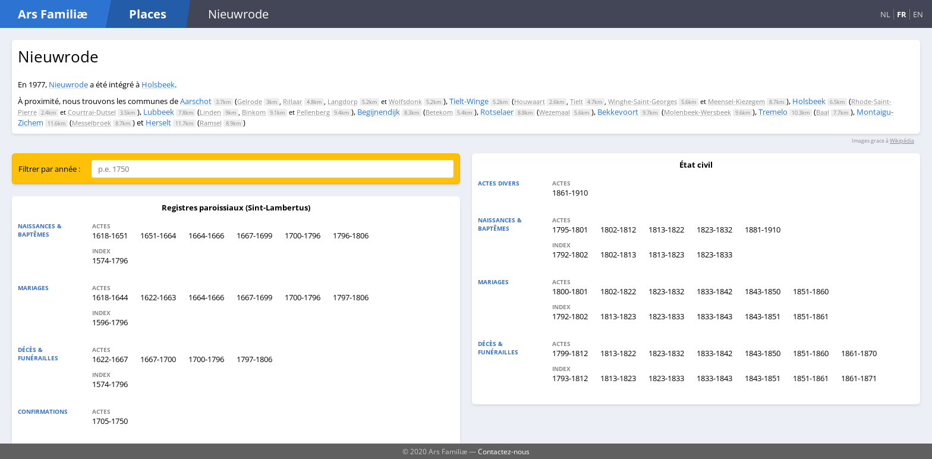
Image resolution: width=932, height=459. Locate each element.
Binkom (254, 112)
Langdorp (343, 101)
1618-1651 (110, 235)
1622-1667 (110, 359)
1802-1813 (618, 254)
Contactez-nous (504, 451)
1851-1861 (811, 316)
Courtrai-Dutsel (92, 112)
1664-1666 (206, 235)
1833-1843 (714, 316)
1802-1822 (618, 291)
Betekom (439, 112)
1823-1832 (714, 229)
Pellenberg (313, 112)
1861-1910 (570, 192)
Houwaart (529, 101)
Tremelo (773, 111)
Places (147, 14)
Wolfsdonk (405, 101)
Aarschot (196, 101)
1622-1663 (158, 297)
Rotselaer (497, 111)
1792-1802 (570, 254)
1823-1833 (714, 254)
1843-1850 (762, 291)
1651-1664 (158, 235)
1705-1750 (110, 421)
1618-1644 (110, 297)
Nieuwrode (68, 84)
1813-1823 (666, 254)
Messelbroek (91, 122)
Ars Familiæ (52, 14)
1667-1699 (254, 235)
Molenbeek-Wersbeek (697, 112)
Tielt (576, 101)
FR (901, 14)
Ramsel (211, 122)
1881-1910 (762, 229)
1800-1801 (570, 291)
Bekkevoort (617, 111)
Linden (210, 112)
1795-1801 (570, 229)
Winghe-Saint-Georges (642, 101)
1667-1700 (158, 359)
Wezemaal (554, 112)
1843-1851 (762, 316)
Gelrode (249, 101)
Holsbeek (158, 84)
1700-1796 (302, 235)
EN (918, 14)
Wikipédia (902, 140)
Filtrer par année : (49, 169)
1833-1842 (714, 291)
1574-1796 (110, 260)
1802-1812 (618, 229)
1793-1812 (570, 378)
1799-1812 (570, 353)
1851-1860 (811, 291)
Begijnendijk (378, 111)
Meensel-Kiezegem (736, 101)
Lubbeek (158, 111)
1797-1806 (351, 297)
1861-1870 (859, 353)
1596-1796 (110, 322)
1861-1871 (859, 378)
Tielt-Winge (469, 101)
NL (885, 14)
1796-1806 (351, 235)
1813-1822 (666, 229)
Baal (822, 112)
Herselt (158, 122)
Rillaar (293, 101)
